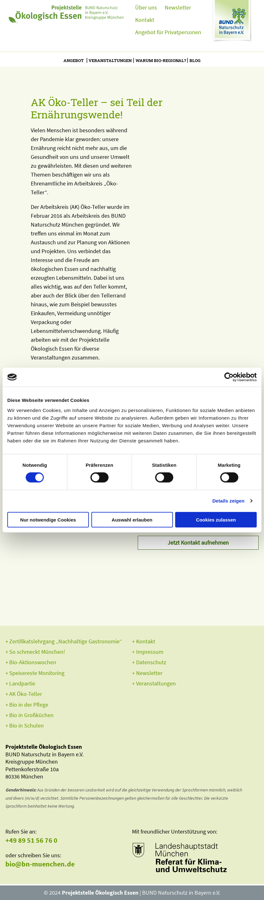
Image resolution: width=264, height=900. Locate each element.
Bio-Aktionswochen (32, 662)
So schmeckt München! (37, 651)
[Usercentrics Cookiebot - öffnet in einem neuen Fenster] (229, 377)
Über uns (146, 7)
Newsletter (178, 7)
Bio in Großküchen (31, 715)
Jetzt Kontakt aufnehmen (198, 542)
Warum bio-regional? (160, 60)
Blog (195, 60)
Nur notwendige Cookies (48, 519)
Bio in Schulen (26, 725)
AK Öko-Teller (25, 693)
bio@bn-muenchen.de (40, 864)
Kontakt (144, 19)
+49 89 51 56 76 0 (31, 840)
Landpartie (22, 683)
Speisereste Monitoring (36, 673)
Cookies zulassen (216, 519)
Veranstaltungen (110, 60)
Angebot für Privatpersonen (168, 32)
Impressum (149, 651)
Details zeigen (228, 500)
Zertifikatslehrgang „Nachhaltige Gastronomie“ (65, 641)
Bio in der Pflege (28, 704)
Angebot (73, 60)
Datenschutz (151, 662)
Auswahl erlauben (132, 519)
